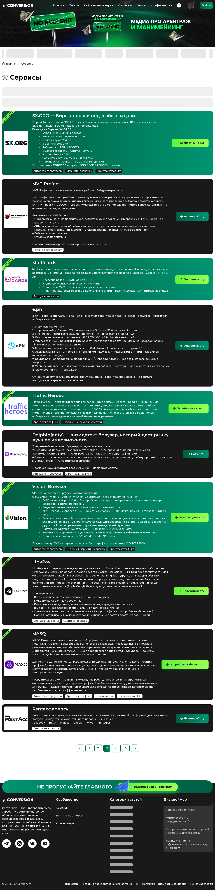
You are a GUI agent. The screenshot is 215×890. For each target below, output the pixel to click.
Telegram (174, 847)
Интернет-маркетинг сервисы (85, 559)
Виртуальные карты (46, 300)
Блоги (141, 5)
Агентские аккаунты (46, 739)
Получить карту (189, 601)
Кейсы (73, 5)
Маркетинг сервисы (79, 171)
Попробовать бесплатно (182, 675)
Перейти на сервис (187, 412)
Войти (206, 5)
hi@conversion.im (177, 844)
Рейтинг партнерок (98, 5)
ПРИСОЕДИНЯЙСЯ (187, 524)
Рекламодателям (201, 884)
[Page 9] (132, 758)
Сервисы (125, 5)
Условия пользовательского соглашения (110, 884)
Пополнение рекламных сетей (82, 425)
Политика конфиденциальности (164, 884)
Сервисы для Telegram (47, 249)
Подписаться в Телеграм (145, 787)
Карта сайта (71, 884)
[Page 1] (82, 758)
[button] (72, 759)
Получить (194, 457)
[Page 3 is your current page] (102, 758)
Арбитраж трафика (109, 171)
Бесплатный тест (188, 143)
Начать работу (190, 216)
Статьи (58, 5)
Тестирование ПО (129, 706)
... (122, 758)
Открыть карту (190, 281)
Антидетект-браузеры (47, 171)
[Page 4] (112, 758)
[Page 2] (92, 758)
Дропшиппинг (104, 706)
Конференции (161, 5)
